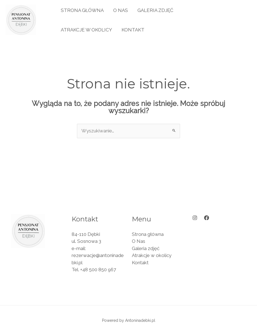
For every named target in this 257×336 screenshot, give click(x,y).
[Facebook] (206, 217)
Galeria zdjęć (155, 10)
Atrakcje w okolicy (86, 30)
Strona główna (82, 10)
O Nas (120, 10)
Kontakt (133, 30)
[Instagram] (194, 217)
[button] (227, 19)
